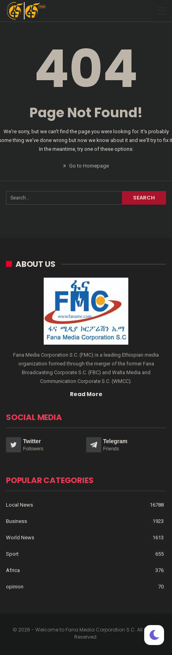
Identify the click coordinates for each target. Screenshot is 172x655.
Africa (13, 570)
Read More (86, 394)
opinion (14, 587)
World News (20, 538)
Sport (12, 554)
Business (16, 521)
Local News (19, 505)
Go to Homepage (86, 166)
